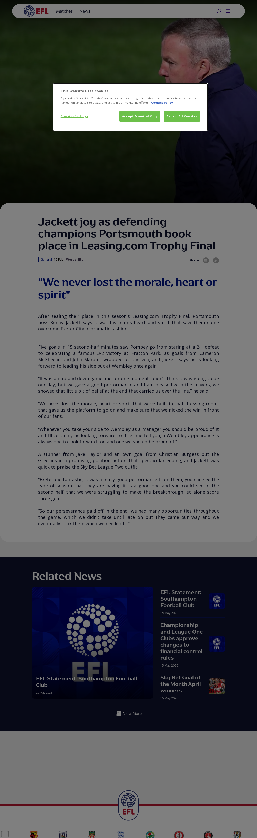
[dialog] (130, 107)
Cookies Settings (74, 116)
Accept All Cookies (182, 116)
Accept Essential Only (139, 116)
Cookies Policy (162, 102)
